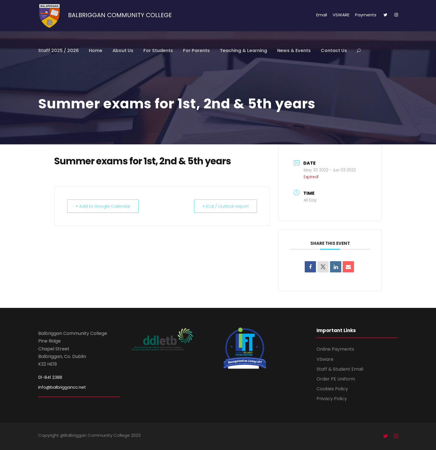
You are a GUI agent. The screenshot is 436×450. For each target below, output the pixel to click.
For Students (158, 50)
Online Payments (335, 349)
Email (321, 15)
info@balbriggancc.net (62, 387)
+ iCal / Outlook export (225, 206)
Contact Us (334, 50)
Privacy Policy (332, 398)
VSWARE (341, 15)
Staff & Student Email (340, 369)
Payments (365, 15)
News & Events (294, 50)
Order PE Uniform (336, 379)
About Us (122, 50)
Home (95, 50)
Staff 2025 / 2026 (58, 50)
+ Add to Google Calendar (102, 206)
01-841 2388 (50, 377)
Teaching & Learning (243, 50)
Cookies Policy (332, 389)
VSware (325, 359)
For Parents (196, 50)
